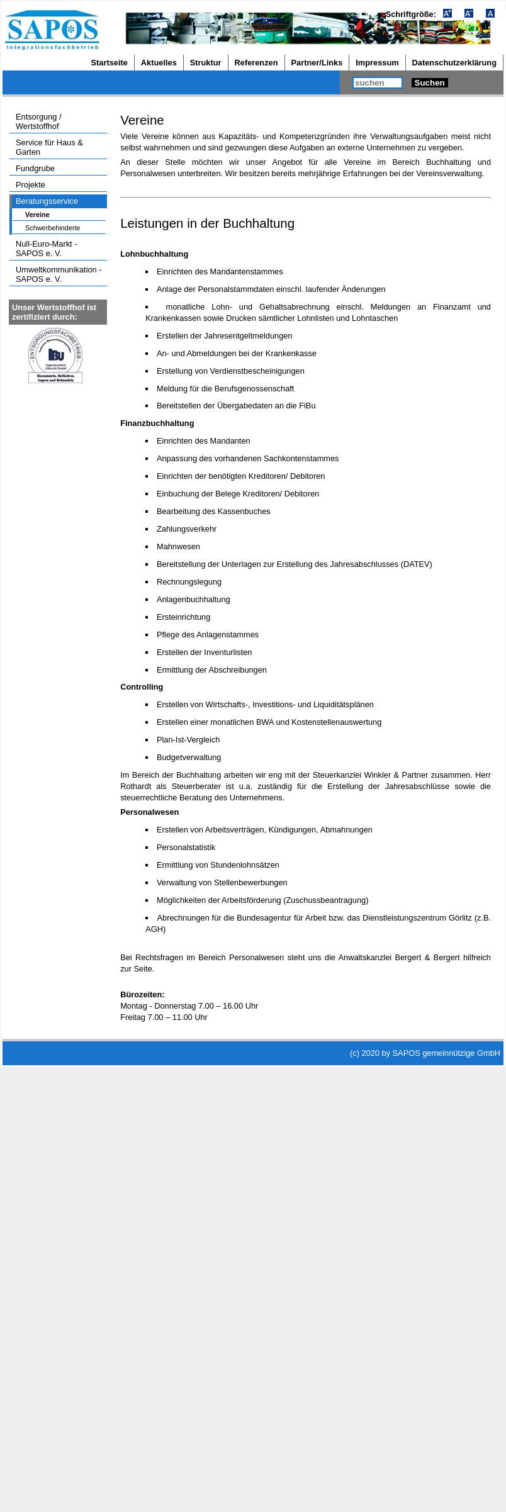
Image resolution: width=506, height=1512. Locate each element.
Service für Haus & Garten (49, 147)
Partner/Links (317, 62)
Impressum (377, 62)
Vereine (37, 214)
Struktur (206, 62)
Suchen (430, 82)
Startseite (109, 62)
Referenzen (256, 62)
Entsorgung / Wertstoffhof (39, 121)
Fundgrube (35, 168)
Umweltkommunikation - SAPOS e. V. (59, 274)
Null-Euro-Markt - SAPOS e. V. (46, 248)
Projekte (30, 184)
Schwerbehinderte (53, 228)
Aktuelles (159, 62)
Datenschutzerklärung (454, 62)
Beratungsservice (47, 201)
